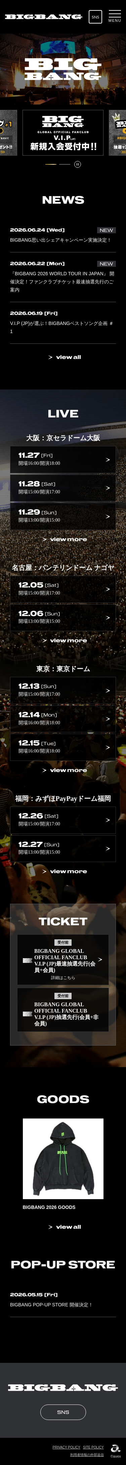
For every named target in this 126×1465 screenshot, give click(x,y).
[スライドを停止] (77, 164)
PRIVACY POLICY (66, 1447)
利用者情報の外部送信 (87, 1455)
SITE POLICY (93, 1447)
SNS (95, 16)
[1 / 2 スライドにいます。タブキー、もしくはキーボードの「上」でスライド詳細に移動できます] (50, 164)
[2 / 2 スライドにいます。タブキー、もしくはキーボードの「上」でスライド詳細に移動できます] (64, 164)
